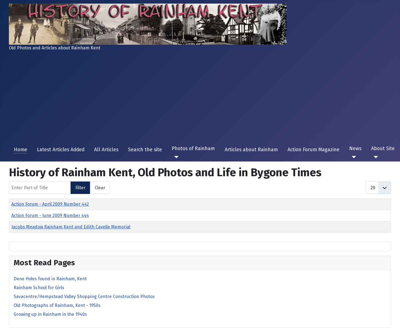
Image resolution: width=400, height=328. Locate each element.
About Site (383, 149)
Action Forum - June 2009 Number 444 (50, 215)
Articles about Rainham (251, 150)
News (355, 149)
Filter (80, 187)
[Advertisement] (200, 96)
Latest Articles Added (60, 150)
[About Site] (374, 157)
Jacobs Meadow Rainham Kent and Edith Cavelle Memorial (70, 226)
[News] (352, 157)
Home (20, 150)
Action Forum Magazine (313, 150)
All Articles (106, 150)
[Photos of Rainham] (175, 157)
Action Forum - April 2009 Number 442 (50, 204)
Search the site (145, 150)
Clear (100, 187)
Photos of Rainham (193, 149)
